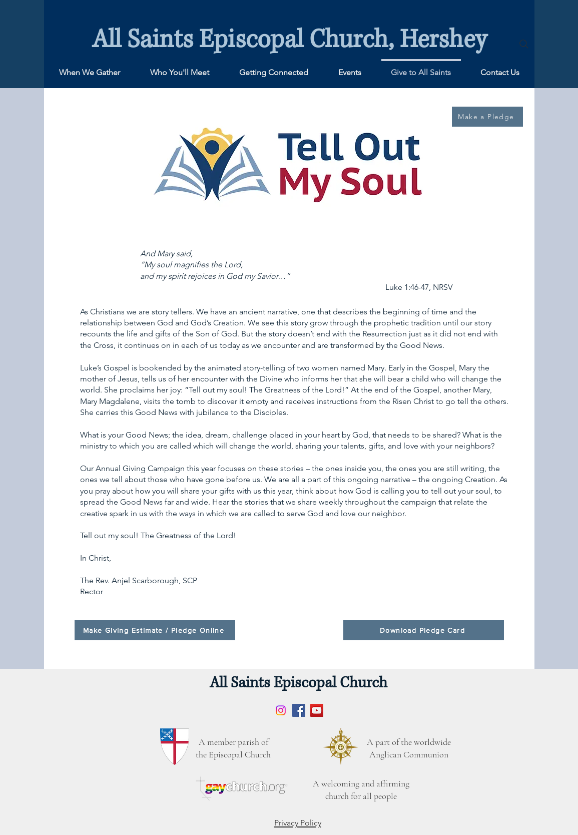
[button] (89, 68)
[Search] (523, 44)
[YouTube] (316, 710)
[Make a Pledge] (487, 117)
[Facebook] (298, 710)
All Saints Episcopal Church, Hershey (289, 40)
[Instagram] (280, 710)
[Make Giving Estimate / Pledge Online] (155, 630)
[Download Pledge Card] (423, 630)
